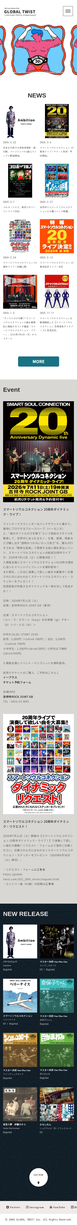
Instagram (35, 1207)
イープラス (10, 677)
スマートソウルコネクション (17, 1016)
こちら (41, 869)
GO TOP (38, 1178)
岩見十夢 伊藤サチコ (14, 1124)
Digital (7, 969)
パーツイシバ (10, 961)
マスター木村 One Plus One (53, 961)
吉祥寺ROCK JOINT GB (18, 697)
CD (41, 1132)
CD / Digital (47, 969)
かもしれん (45, 1124)
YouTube (58, 1207)
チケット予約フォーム (17, 682)
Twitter (13, 1207)
